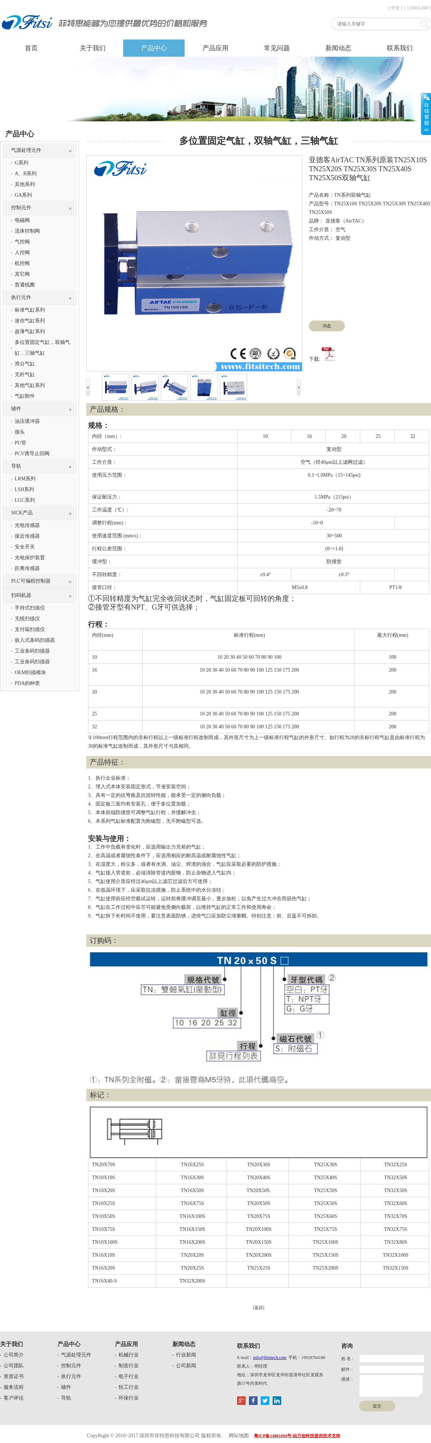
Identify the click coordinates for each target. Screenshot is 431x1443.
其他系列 (25, 184)
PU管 (20, 442)
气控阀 (22, 241)
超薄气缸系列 (30, 331)
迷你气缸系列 (30, 320)
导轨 (16, 466)
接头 (20, 432)
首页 (31, 48)
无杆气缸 (25, 374)
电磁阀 (22, 220)
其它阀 (22, 274)
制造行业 (129, 1365)
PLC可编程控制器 (31, 581)
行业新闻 (186, 1355)
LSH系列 (24, 489)
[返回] (258, 1307)
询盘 (327, 325)
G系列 (21, 162)
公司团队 (14, 1365)
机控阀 (22, 263)
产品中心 (154, 48)
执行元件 (21, 297)
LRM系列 (25, 478)
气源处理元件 (26, 150)
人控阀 (22, 252)
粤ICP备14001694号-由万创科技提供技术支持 (297, 1435)
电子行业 (129, 1376)
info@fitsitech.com (270, 1357)
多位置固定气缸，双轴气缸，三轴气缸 (42, 348)
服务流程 (14, 1387)
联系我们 (400, 48)
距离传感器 (27, 568)
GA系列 (23, 195)
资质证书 (14, 1376)
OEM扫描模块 (30, 672)
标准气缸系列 (30, 310)
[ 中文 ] (395, 7)
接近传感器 (27, 536)
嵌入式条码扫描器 (35, 640)
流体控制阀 (27, 231)
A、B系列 (26, 173)
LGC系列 (25, 500)
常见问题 (277, 48)
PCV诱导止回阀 (32, 453)
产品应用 (215, 48)
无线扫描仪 (27, 618)
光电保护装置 (30, 557)
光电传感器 (27, 525)
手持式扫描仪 (30, 608)
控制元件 (21, 207)
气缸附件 (25, 396)
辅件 (16, 408)
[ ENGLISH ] (419, 7)
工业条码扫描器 (32, 651)
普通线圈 (25, 285)
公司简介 (14, 1355)
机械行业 (129, 1355)
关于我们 (93, 48)
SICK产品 (22, 512)
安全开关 (25, 547)
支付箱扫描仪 (30, 629)
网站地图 (239, 1435)
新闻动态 (338, 48)
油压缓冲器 (27, 421)
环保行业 (129, 1398)
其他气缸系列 (30, 385)
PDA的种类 (27, 683)
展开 (426, 114)
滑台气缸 (25, 363)
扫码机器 (21, 595)
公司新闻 (186, 1365)
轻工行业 (129, 1387)
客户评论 (14, 1398)
